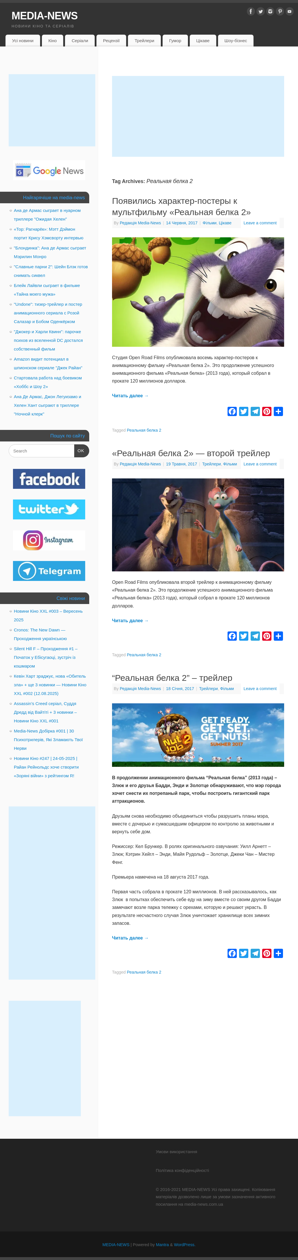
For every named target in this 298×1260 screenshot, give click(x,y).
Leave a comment (260, 223)
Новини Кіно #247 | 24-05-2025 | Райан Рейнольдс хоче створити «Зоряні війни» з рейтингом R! (46, 767)
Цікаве (202, 40)
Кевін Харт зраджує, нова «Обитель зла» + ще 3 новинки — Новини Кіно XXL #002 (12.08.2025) (50, 685)
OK (79, 450)
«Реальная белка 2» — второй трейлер (191, 453)
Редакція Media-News (140, 223)
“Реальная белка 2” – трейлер (172, 678)
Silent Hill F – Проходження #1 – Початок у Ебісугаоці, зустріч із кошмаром (45, 657)
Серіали (80, 40)
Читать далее (130, 395)
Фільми (210, 223)
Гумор (175, 40)
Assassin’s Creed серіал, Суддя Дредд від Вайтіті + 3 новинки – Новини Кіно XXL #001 (45, 712)
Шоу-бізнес (235, 40)
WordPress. (184, 1244)
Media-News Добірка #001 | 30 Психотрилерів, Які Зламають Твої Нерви (48, 739)
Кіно (52, 40)
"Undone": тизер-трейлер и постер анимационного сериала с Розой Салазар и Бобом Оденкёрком (48, 313)
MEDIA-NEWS (45, 16)
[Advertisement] (198, 116)
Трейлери (144, 40)
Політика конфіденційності (182, 1170)
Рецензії (111, 40)
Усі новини (22, 40)
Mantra (162, 1244)
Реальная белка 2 (144, 430)
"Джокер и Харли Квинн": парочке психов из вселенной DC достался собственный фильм (48, 340)
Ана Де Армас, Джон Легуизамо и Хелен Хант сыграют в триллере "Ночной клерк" (47, 405)
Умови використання (176, 1151)
